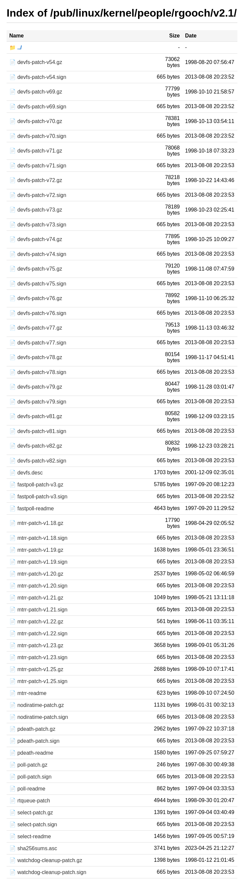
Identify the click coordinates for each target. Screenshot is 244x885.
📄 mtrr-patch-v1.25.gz (36, 669)
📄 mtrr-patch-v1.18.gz (36, 523)
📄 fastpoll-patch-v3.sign (38, 496)
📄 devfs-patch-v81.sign (37, 431)
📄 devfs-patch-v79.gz (35, 387)
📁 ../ (15, 47)
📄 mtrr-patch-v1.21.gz (36, 598)
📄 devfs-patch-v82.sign (37, 461)
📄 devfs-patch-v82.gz (35, 446)
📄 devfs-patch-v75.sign (37, 283)
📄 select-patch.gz (31, 812)
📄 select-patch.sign (33, 824)
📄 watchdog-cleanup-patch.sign (47, 872)
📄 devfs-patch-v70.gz (35, 121)
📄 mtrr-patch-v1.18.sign (38, 538)
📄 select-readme (30, 836)
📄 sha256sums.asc (33, 848)
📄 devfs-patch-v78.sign (37, 372)
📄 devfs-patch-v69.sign (37, 106)
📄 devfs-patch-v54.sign (37, 77)
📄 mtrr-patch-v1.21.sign (38, 609)
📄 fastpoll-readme (31, 508)
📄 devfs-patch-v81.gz (35, 416)
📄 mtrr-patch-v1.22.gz (36, 621)
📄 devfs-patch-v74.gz (35, 239)
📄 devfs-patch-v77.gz (35, 328)
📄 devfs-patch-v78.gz (35, 357)
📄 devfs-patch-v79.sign (37, 402)
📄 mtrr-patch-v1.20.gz (36, 574)
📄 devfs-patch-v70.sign (37, 136)
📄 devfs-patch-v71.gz (35, 151)
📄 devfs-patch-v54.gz (35, 62)
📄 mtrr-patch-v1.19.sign (38, 562)
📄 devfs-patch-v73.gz (35, 210)
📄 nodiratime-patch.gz (36, 705)
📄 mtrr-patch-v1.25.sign (38, 681)
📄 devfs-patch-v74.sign (37, 254)
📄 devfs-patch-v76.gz (35, 298)
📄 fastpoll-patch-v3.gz (36, 484)
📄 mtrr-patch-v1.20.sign (38, 586)
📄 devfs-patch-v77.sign (37, 343)
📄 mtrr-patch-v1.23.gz (36, 645)
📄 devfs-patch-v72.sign (37, 195)
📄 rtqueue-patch (29, 800)
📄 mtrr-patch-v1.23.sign (38, 657)
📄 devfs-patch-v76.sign (37, 313)
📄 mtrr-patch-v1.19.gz (36, 550)
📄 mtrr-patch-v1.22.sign (38, 633)
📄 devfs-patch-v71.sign (37, 165)
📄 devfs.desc (26, 472)
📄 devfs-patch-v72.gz (35, 180)
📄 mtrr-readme (27, 693)
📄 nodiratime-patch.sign (38, 717)
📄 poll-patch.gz (28, 765)
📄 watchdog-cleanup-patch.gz (45, 860)
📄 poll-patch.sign (30, 777)
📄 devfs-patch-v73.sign (37, 224)
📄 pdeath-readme (31, 753)
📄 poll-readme (27, 788)
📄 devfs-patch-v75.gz (35, 269)
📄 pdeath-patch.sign (34, 741)
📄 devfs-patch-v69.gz (35, 92)
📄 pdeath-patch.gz (32, 729)
